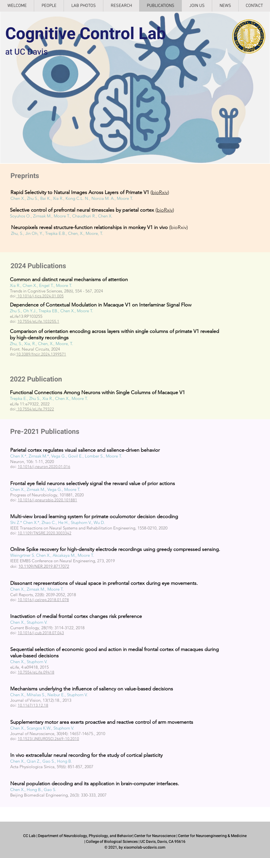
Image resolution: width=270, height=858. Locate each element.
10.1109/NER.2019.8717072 (43, 566)
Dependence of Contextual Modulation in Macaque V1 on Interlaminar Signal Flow (100, 305)
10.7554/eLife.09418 (36, 672)
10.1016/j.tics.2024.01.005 (40, 296)
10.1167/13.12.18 (33, 705)
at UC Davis (26, 52)
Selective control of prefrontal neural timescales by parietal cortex (82, 210)
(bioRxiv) (99, 227)
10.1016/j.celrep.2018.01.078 (43, 600)
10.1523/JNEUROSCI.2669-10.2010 (48, 738)
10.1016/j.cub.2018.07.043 (41, 633)
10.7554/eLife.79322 (35, 409)
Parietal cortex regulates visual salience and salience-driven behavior (85, 450)
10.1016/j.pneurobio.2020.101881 (47, 500)
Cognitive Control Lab (85, 34)
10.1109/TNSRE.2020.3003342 (44, 533)
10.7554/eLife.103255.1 (38, 321)
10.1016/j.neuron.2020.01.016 (44, 466)
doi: (14, 566)
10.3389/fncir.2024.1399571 (41, 354)
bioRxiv (160, 192)
